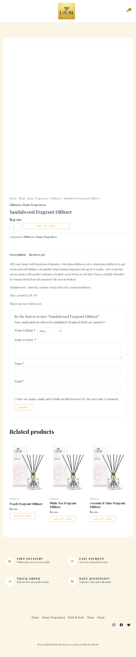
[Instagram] (113, 625)
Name (19, 365)
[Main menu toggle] (9, 11)
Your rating (25, 331)
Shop (22, 199)
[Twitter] (128, 625)
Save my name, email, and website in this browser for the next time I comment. (68, 400)
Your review (25, 340)
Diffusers (56, 199)
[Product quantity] (15, 227)
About (100, 618)
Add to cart (46, 227)
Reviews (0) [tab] (37, 256)
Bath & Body (76, 618)
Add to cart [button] (22, 517)
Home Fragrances (38, 199)
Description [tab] (18, 256)
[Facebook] (121, 625)
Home (13, 199)
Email (19, 382)
